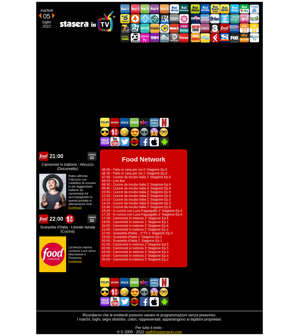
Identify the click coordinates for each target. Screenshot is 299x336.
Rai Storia (195, 9)
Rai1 (125, 9)
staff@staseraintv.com (164, 332)
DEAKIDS (195, 38)
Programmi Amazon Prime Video (154, 122)
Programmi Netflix (164, 122)
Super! (254, 18)
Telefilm (105, 141)
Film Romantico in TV (134, 132)
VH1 (155, 38)
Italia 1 (145, 18)
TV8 (215, 28)
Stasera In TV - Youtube (115, 141)
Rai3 (145, 9)
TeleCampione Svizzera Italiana (234, 28)
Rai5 (164, 9)
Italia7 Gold (125, 28)
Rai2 (135, 9)
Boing (215, 18)
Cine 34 (164, 18)
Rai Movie (174, 9)
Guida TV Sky (144, 122)
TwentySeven (135, 28)
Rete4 (135, 18)
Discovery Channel (174, 38)
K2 (164, 28)
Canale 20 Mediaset (135, 38)
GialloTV (155, 28)
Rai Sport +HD (215, 9)
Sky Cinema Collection (244, 38)
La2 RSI (254, 28)
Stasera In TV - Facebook (144, 141)
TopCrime (195, 18)
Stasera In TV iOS (154, 141)
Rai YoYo (244, 9)
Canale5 (125, 18)
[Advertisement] (149, 80)
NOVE (145, 28)
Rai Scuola (205, 9)
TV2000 (254, 9)
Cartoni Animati (134, 122)
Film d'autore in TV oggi (164, 132)
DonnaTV (145, 38)
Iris (174, 18)
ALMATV (254, 38)
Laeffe (215, 38)
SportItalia (225, 38)
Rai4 (155, 9)
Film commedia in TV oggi (124, 132)
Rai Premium (184, 9)
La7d (244, 18)
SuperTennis (125, 38)
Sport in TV (115, 122)
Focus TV (184, 38)
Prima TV (115, 132)
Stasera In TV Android (164, 141)
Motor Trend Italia (195, 28)
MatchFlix (134, 141)
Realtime (184, 28)
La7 (234, 18)
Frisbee (205, 38)
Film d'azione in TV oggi (105, 132)
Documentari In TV (124, 122)
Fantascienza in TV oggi (144, 132)
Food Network (225, 28)
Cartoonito (225, 18)
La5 (184, 18)
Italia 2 (155, 18)
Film (105, 122)
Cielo (205, 28)
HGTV (164, 38)
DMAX (174, 28)
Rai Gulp (234, 9)
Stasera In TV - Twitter (124, 141)
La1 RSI (244, 28)
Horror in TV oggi (154, 132)
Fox (234, 38)
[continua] (75, 207)
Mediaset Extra (205, 18)
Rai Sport (225, 9)
